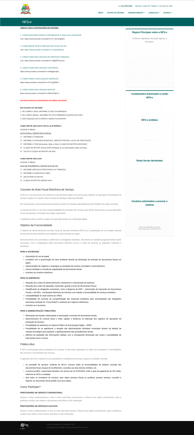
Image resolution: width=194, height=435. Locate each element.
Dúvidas (167, 13)
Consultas (153, 13)
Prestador (160, 177)
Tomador (138, 177)
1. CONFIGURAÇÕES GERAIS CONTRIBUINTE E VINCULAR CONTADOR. (51, 35)
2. (21, 46)
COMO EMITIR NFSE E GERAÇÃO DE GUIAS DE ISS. (44, 46)
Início (100, 13)
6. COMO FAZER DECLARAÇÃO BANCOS (37, 90)
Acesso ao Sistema (115, 13)
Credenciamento (135, 13)
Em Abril (138, 155)
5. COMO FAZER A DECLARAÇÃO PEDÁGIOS (39, 79)
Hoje (160, 155)
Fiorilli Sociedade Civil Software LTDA (60, 424)
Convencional (138, 221)
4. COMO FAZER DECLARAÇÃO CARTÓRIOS (39, 68)
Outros (160, 137)
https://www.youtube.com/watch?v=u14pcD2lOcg (44, 50)
